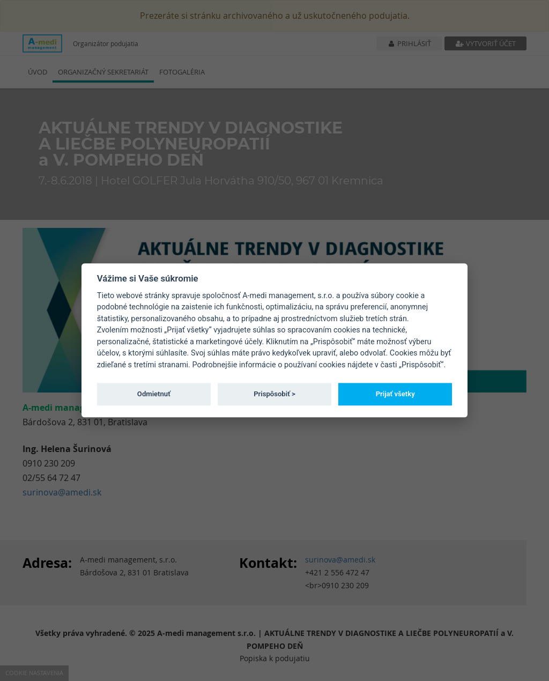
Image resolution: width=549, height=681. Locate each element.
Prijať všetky (395, 394)
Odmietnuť (153, 394)
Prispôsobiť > (274, 394)
